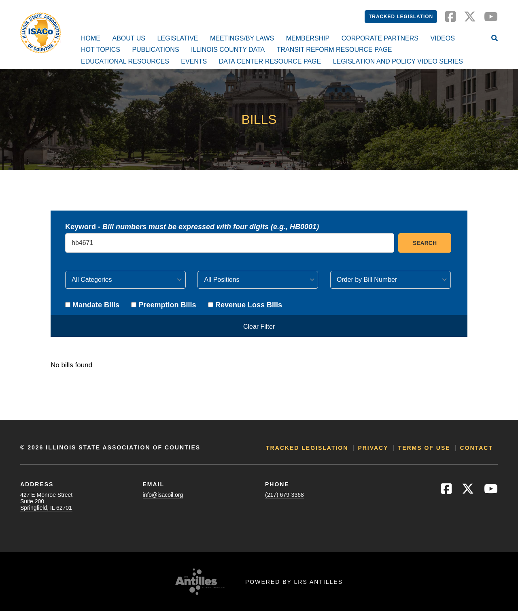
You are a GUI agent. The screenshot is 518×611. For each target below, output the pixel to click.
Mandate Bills (92, 305)
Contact (476, 448)
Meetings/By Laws (242, 38)
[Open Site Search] (494, 39)
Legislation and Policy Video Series (398, 61)
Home (90, 38)
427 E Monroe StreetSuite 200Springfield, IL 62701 (46, 501)
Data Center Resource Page (270, 61)
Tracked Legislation (401, 16)
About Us (128, 38)
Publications (155, 49)
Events (194, 61)
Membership (308, 38)
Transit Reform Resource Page (334, 49)
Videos (442, 38)
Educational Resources (125, 61)
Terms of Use (424, 448)
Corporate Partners (380, 38)
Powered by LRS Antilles (294, 582)
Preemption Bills (163, 305)
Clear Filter (259, 326)
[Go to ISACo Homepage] (40, 33)
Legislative (177, 38)
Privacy (373, 448)
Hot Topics (100, 49)
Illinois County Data (228, 49)
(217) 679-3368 (284, 495)
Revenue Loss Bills (245, 305)
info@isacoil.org (163, 495)
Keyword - (192, 227)
